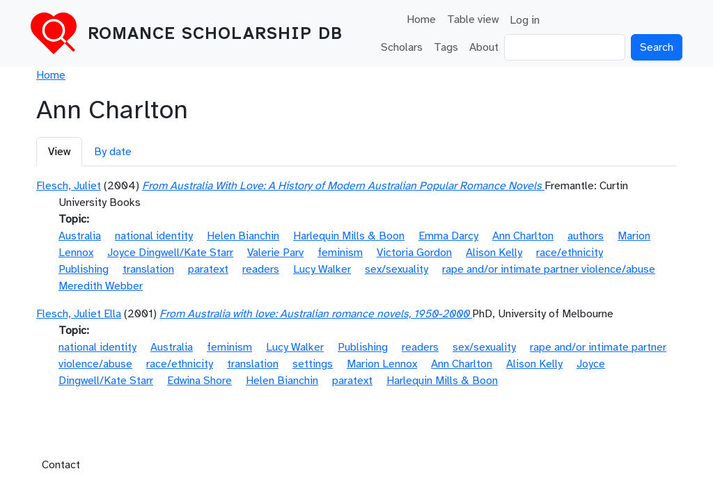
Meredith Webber (100, 286)
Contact (61, 465)
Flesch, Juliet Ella (78, 314)
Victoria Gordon (414, 253)
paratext (208, 269)
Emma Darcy (448, 236)
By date (113, 152)
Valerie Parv (275, 253)
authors (585, 236)
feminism (340, 253)
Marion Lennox (382, 364)
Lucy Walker (322, 269)
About (484, 47)
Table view (473, 19)
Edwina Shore (199, 381)
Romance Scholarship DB (215, 33)
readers (260, 269)
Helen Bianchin (243, 236)
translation (148, 269)
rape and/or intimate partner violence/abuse (548, 269)
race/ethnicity (569, 253)
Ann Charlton (523, 236)
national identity (154, 236)
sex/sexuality (396, 269)
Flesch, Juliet (68, 186)
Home (421, 19)
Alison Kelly (494, 253)
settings (312, 364)
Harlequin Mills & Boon (349, 236)
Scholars (402, 47)
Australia (79, 236)
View (59, 152)
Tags (446, 47)
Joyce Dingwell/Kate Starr (170, 253)
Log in (525, 20)
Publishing (83, 269)
